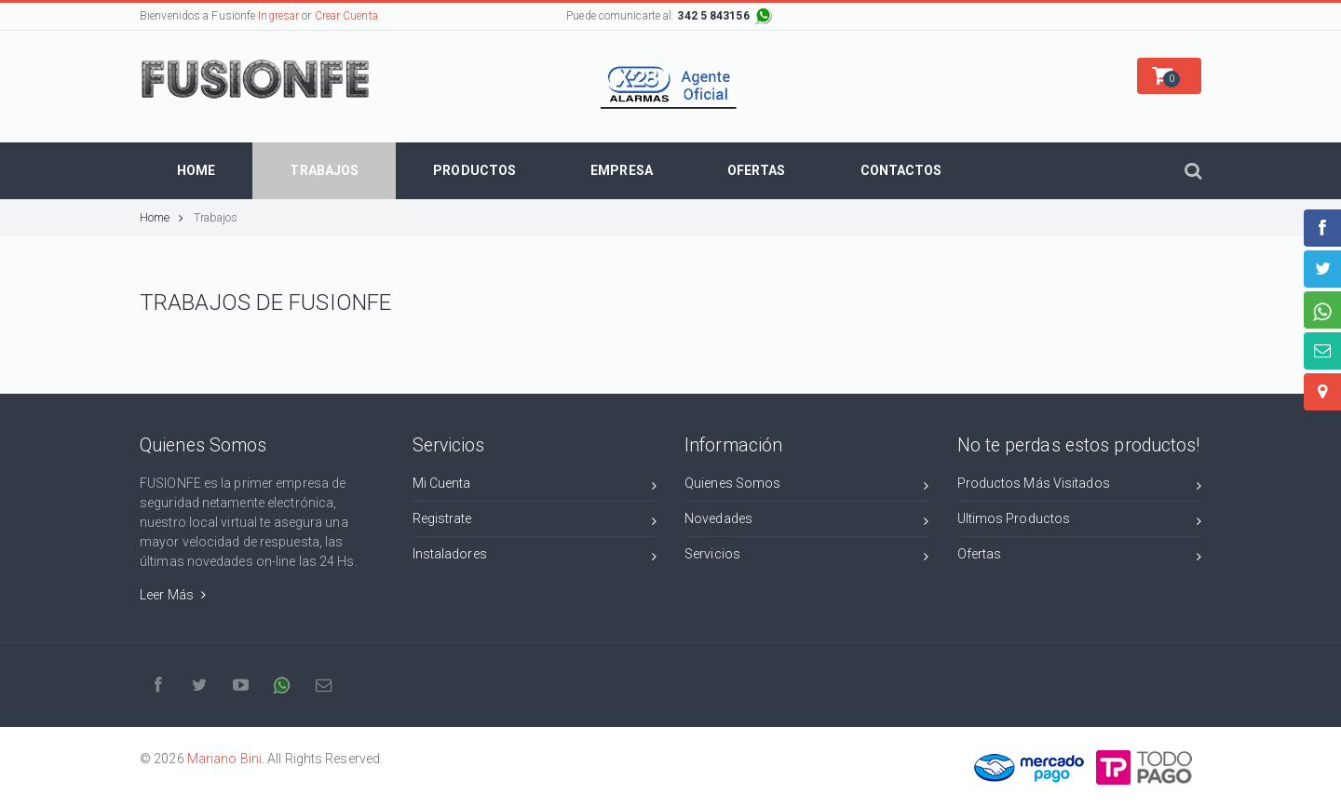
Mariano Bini (224, 758)
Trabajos (216, 217)
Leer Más (173, 594)
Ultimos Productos (1079, 521)
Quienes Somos (806, 486)
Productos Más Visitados (1079, 486)
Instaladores (535, 557)
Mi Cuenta (535, 486)
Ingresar (278, 15)
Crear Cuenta (346, 15)
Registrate (535, 521)
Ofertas (1079, 557)
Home (162, 217)
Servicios (806, 557)
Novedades (806, 521)
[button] (1169, 76)
